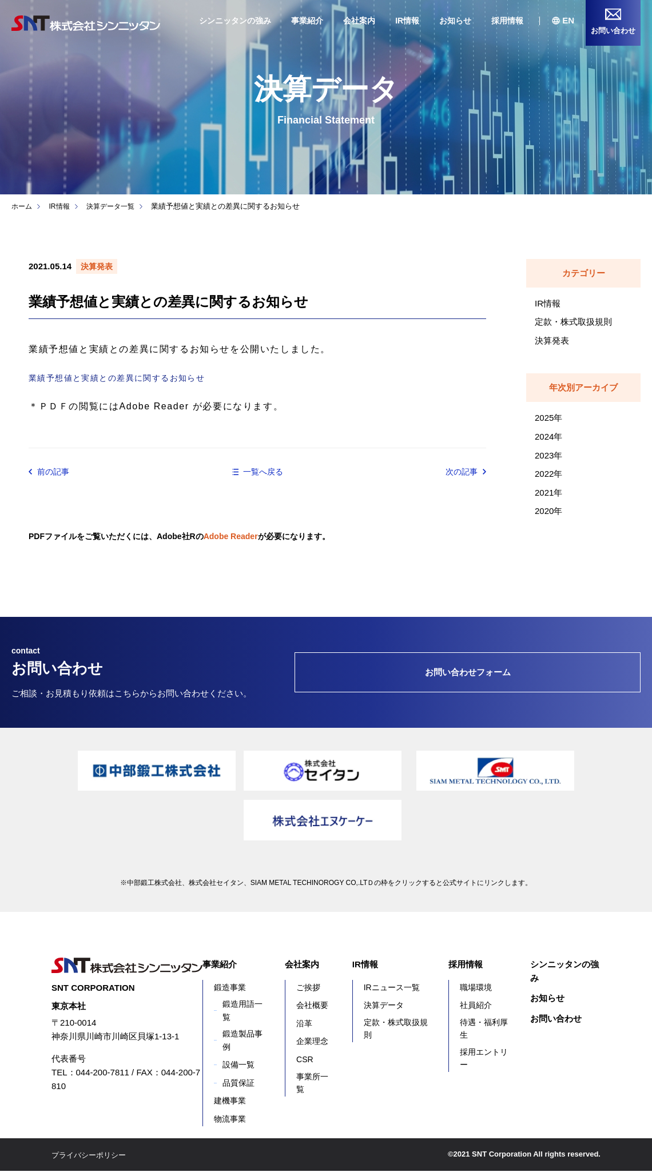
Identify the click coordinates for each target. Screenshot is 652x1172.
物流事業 (230, 1120)
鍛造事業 (230, 987)
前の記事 (55, 472)
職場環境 (476, 987)
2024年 (548, 436)
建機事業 (230, 1101)
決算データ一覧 (116, 206)
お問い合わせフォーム (468, 673)
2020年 (548, 511)
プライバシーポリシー (91, 1155)
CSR (304, 1060)
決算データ (384, 1006)
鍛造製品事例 (242, 1041)
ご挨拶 (308, 987)
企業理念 (312, 1042)
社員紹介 (476, 1006)
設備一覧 (238, 1065)
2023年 (548, 455)
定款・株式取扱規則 (573, 321)
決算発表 (552, 340)
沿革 (304, 1024)
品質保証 (238, 1083)
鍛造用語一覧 (242, 1011)
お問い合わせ (556, 1019)
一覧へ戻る (263, 472)
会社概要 (312, 1006)
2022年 (548, 474)
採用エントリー (484, 1059)
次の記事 (459, 472)
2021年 (548, 492)
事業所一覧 (312, 1083)
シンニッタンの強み (235, 20)
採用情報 (507, 20)
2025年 (548, 417)
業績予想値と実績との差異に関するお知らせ (129, 377)
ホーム (22, 206)
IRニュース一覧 (392, 987)
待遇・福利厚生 (484, 1029)
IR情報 (407, 20)
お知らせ (455, 20)
